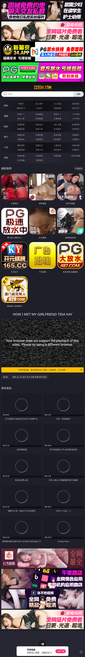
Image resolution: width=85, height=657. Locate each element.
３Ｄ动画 (75, 114)
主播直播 (57, 118)
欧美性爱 (75, 124)
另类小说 (39, 150)
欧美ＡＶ (57, 114)
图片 (6, 136)
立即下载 (60, 651)
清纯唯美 (39, 139)
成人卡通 (57, 124)
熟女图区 (57, 139)
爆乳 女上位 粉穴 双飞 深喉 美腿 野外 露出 (30, 377)
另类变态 (75, 129)
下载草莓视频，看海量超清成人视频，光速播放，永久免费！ (50, 369)
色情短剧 (39, 160)
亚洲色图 (39, 135)
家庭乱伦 (39, 145)
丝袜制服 (39, 118)
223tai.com (42, 87)
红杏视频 (21, 160)
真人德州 (39, 103)
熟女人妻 (21, 118)
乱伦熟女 (57, 129)
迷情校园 (21, 150)
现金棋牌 (57, 108)
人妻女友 (57, 145)
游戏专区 (75, 103)
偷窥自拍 (21, 135)
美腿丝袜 (21, 139)
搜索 (78, 94)
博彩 (6, 105)
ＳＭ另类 (75, 118)
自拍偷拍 (39, 114)
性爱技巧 (75, 150)
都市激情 (21, 145)
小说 (6, 147)
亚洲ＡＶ (21, 114)
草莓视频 (57, 155)
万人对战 (57, 103)
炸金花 (39, 108)
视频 (6, 116)
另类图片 (75, 139)
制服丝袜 (21, 129)
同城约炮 (21, 155)
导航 (6, 157)
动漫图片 (75, 135)
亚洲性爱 (21, 124)
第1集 (5, 377)
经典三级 (39, 129)
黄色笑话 (57, 150)
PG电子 (21, 103)
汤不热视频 (75, 155)
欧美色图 (57, 135)
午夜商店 (39, 155)
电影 (6, 126)
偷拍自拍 (39, 124)
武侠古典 (75, 145)
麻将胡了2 (21, 108)
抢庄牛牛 (75, 108)
